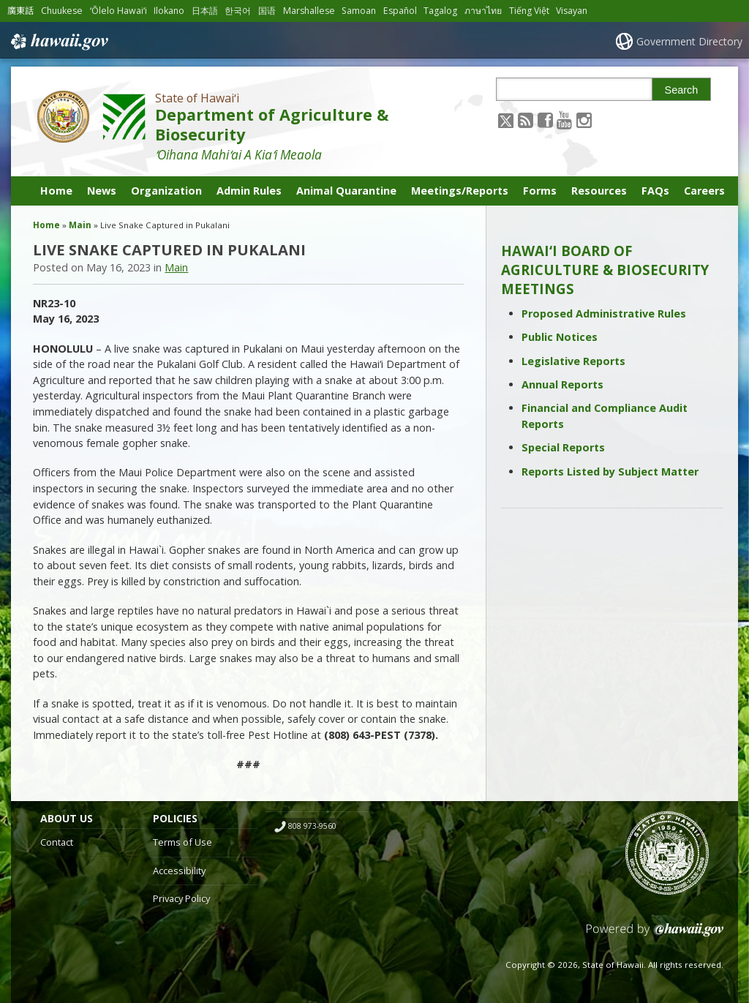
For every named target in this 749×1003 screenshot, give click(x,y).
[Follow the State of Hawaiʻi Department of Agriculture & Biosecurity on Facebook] (545, 120)
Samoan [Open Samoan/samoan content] (359, 10)
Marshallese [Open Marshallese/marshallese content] (309, 10)
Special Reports (563, 447)
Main (80, 224)
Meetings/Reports (459, 191)
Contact (56, 842)
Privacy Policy (181, 898)
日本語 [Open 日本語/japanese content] (205, 10)
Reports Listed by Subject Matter (610, 471)
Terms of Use (182, 842)
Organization (166, 191)
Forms (540, 191)
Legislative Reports (573, 361)
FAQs (655, 191)
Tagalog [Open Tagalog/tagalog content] (440, 10)
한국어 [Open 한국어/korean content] (238, 10)
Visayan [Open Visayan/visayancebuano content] (571, 10)
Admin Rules (249, 191)
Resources (599, 191)
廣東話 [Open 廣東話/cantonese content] (20, 10)
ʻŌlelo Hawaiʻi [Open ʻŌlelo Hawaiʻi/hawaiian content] (118, 10)
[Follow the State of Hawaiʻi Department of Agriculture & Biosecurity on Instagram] (584, 120)
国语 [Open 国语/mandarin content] (267, 10)
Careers (704, 191)
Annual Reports (562, 384)
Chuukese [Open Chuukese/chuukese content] (62, 10)
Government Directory (689, 41)
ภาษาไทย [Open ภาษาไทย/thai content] (483, 10)
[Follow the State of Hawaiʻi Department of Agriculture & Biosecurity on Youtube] (564, 120)
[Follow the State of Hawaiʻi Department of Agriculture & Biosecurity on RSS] (525, 120)
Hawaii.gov (58, 42)
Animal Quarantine (346, 191)
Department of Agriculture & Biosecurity (271, 124)
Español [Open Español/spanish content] (400, 10)
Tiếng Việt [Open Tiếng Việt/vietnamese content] (529, 10)
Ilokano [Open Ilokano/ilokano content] (169, 10)
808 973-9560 (312, 826)
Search (682, 90)
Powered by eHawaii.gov (655, 935)
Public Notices (560, 337)
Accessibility (179, 870)
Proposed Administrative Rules (604, 313)
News (101, 191)
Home (56, 191)
